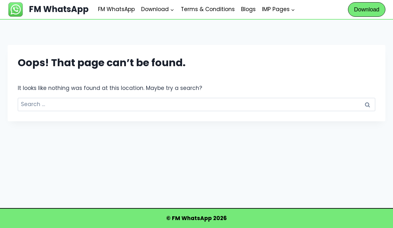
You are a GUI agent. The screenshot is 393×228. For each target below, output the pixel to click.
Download (366, 9)
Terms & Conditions (208, 9)
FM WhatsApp (116, 9)
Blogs (248, 9)
